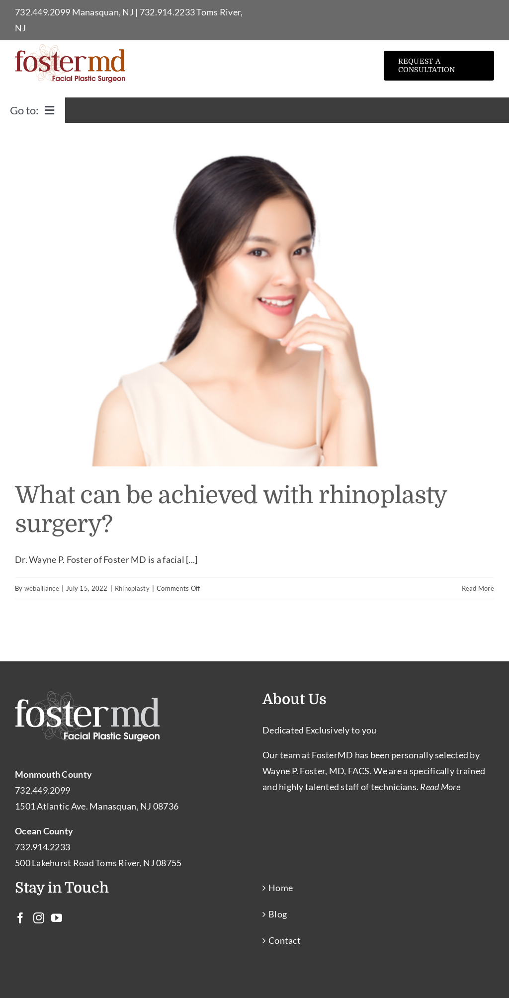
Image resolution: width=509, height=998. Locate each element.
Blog (277, 913)
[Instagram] (38, 917)
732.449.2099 (42, 11)
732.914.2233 (167, 11)
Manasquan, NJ (103, 11)
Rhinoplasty (132, 588)
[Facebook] (20, 917)
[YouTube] (56, 917)
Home (280, 887)
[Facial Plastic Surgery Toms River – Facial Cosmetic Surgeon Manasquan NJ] (70, 48)
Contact (284, 940)
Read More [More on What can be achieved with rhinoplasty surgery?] (478, 588)
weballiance (41, 588)
